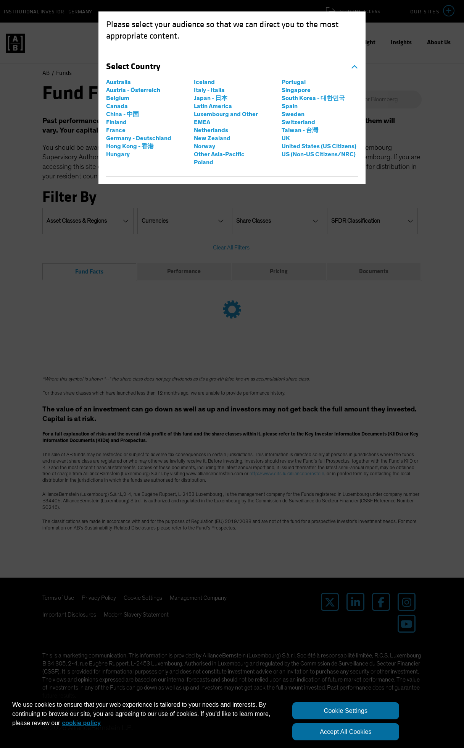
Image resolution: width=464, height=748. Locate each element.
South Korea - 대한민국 (313, 98)
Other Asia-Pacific (219, 154)
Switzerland (298, 122)
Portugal (294, 82)
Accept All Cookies (345, 732)
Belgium (117, 98)
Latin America (213, 106)
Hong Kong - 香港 (130, 146)
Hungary (118, 154)
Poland (203, 162)
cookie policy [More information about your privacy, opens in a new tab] (81, 723)
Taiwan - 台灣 (300, 130)
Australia (118, 82)
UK (286, 138)
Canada (117, 106)
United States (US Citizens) (319, 146)
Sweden (293, 114)
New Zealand (212, 138)
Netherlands (211, 130)
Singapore (296, 90)
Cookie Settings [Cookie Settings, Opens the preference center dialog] (345, 711)
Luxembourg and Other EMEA (226, 118)
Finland (116, 122)
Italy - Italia (209, 90)
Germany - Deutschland (138, 138)
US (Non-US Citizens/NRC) (319, 154)
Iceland (204, 82)
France (116, 130)
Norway (204, 146)
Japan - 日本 (210, 98)
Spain (290, 106)
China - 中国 (122, 114)
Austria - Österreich (133, 90)
